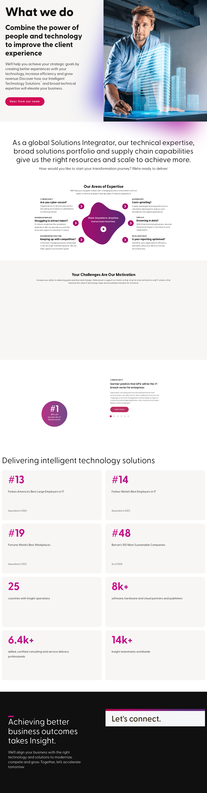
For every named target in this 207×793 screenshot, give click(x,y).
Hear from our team (25, 101)
